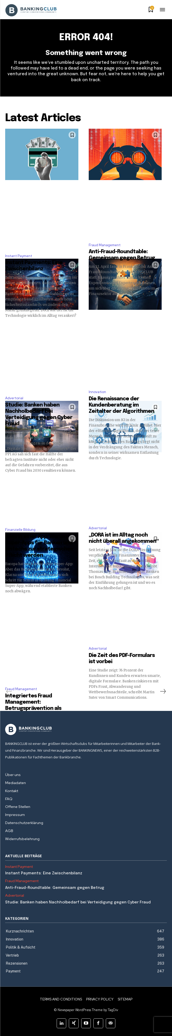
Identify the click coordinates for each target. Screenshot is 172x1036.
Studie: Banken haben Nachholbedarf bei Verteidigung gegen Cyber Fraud (78, 902)
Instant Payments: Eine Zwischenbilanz (43, 873)
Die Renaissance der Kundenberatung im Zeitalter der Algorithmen (121, 405)
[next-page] (163, 691)
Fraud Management (105, 245)
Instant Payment (18, 256)
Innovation (97, 392)
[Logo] (86, 729)
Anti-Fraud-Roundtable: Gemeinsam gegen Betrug (55, 888)
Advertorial (14, 398)
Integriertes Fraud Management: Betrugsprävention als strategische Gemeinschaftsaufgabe (35, 708)
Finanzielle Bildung (20, 529)
